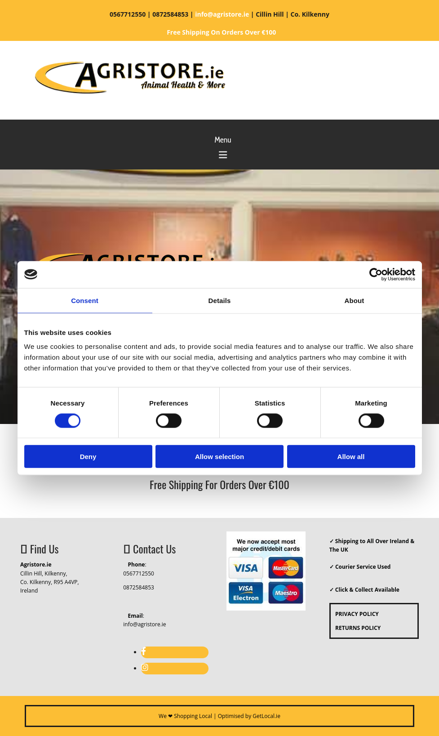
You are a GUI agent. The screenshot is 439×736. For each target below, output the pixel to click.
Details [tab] (219, 300)
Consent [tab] (84, 300)
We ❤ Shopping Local (185, 716)
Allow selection (219, 456)
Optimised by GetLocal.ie (249, 716)
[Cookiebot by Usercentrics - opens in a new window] (376, 274)
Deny (88, 456)
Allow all (351, 456)
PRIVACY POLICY (355, 614)
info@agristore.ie (144, 624)
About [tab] (354, 300)
